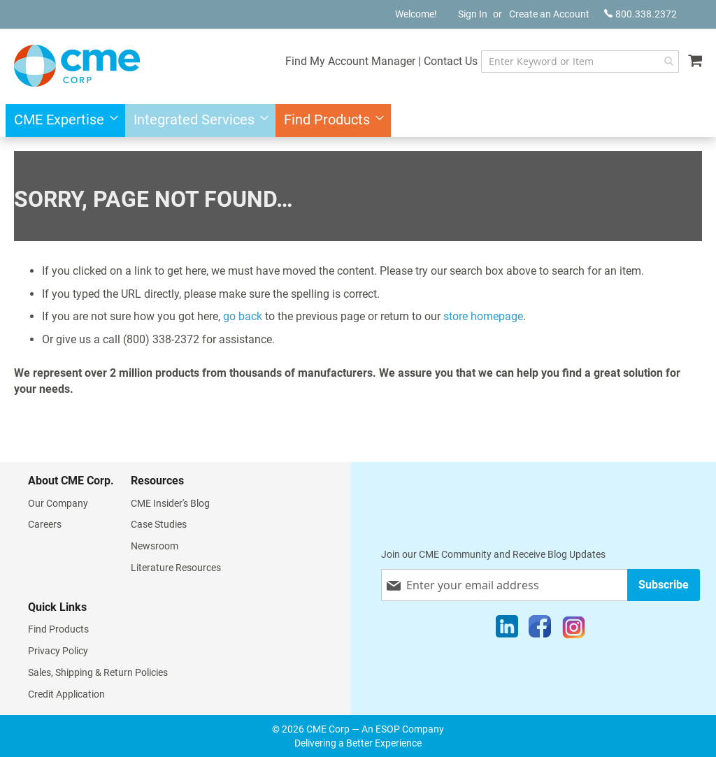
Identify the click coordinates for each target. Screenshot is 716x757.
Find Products (58, 629)
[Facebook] (540, 629)
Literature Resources (176, 567)
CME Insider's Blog (170, 503)
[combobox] (580, 61)
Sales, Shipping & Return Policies (98, 672)
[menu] (358, 120)
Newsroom (154, 545)
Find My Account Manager (350, 61)
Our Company (58, 503)
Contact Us (451, 61)
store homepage (483, 316)
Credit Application (66, 694)
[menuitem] (62, 120)
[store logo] (77, 66)
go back (242, 316)
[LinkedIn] (507, 629)
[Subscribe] (663, 584)
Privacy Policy (58, 650)
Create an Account (549, 14)
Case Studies (159, 524)
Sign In (472, 14)
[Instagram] (573, 629)
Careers (45, 524)
